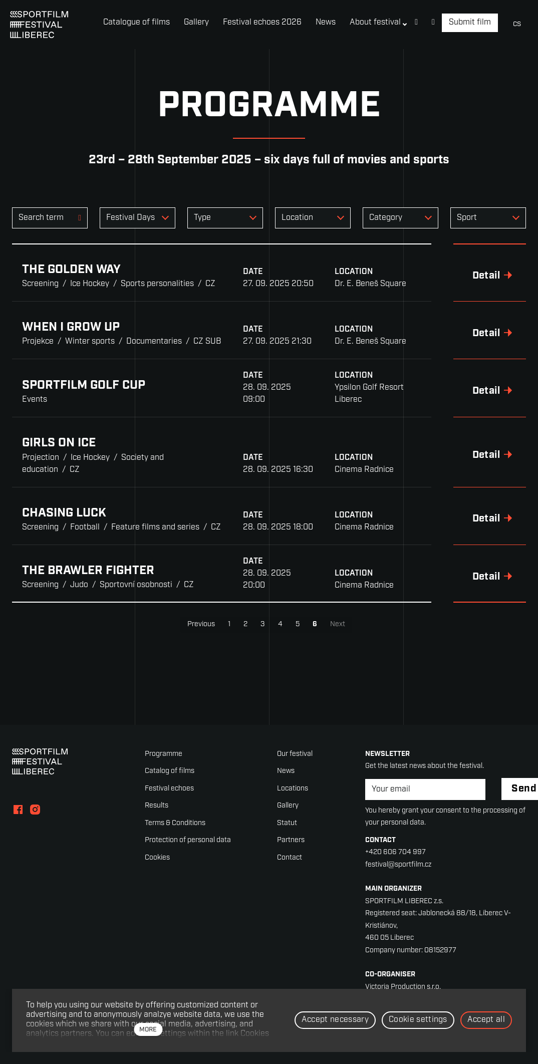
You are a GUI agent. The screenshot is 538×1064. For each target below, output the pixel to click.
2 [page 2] (245, 624)
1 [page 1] (229, 624)
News (286, 771)
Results (156, 806)
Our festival (295, 754)
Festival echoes (169, 788)
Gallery (288, 806)
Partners (291, 840)
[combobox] (137, 217)
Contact (289, 858)
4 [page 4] (280, 624)
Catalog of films (169, 771)
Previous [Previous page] (201, 624)
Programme (163, 754)
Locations (292, 788)
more (148, 1029)
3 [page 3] (262, 624)
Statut (287, 823)
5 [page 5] (298, 624)
